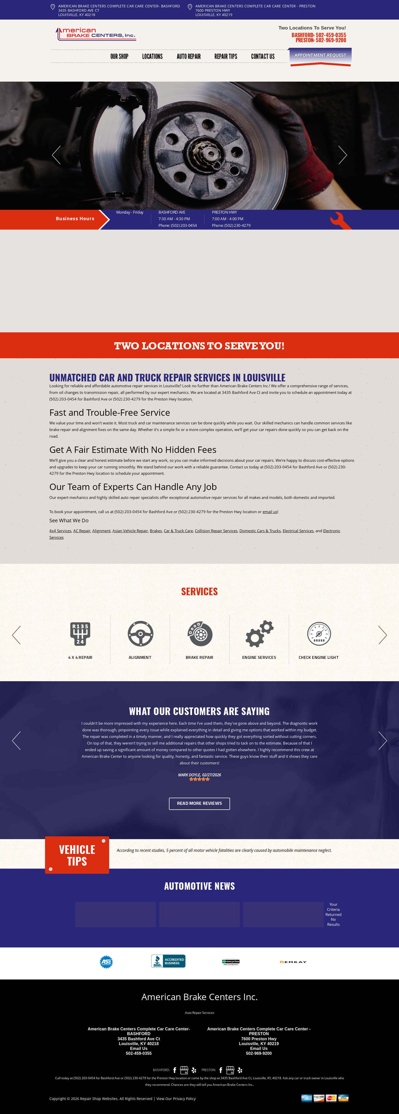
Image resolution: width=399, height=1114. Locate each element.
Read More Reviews (199, 803)
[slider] (199, 779)
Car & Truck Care (178, 530)
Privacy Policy (184, 1098)
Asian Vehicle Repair (130, 530)
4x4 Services (60, 530)
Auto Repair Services (199, 1013)
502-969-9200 (331, 40)
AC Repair (81, 530)
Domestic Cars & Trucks (260, 530)
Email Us (139, 1048)
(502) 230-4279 (237, 225)
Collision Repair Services (216, 530)
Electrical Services (298, 530)
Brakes (156, 530)
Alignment (101, 530)
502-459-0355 (331, 35)
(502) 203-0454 (184, 225)
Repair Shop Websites (99, 1098)
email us (270, 511)
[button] (204, 264)
